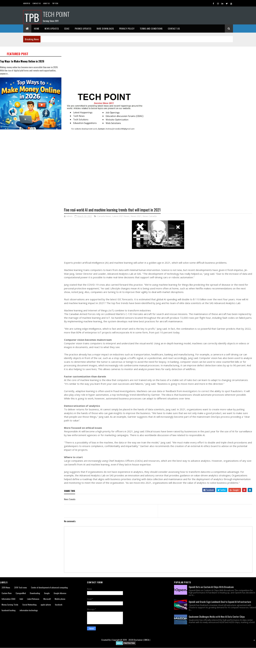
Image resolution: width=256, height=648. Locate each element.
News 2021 (136, 216)
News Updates (52, 28)
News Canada (150, 216)
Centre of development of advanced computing (49, 587)
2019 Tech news (20, 587)
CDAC (67, 28)
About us (46, 3)
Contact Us (36, 3)
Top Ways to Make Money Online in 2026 (22, 61)
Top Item (55, 3)
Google (47, 593)
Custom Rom (7, 593)
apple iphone (46, 604)
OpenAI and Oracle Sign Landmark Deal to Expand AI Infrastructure (220, 601)
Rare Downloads (105, 28)
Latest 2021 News (120, 216)
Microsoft (47, 598)
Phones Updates (83, 28)
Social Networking (29, 604)
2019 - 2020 (128, 639)
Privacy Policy (127, 28)
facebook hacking (9, 610)
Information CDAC (9, 598)
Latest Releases (33, 598)
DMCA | (147, 639)
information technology (29, 610)
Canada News (104, 216)
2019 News (6, 587)
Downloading (35, 593)
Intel (21, 598)
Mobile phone (60, 598)
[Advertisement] (160, 69)
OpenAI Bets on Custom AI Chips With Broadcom (211, 587)
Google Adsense (60, 593)
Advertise (26, 3)
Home (36, 28)
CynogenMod (21, 593)
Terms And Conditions (151, 28)
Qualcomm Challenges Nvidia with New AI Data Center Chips (217, 616)
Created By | (106, 639)
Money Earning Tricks (10, 604)
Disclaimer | (139, 639)
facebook (58, 604)
